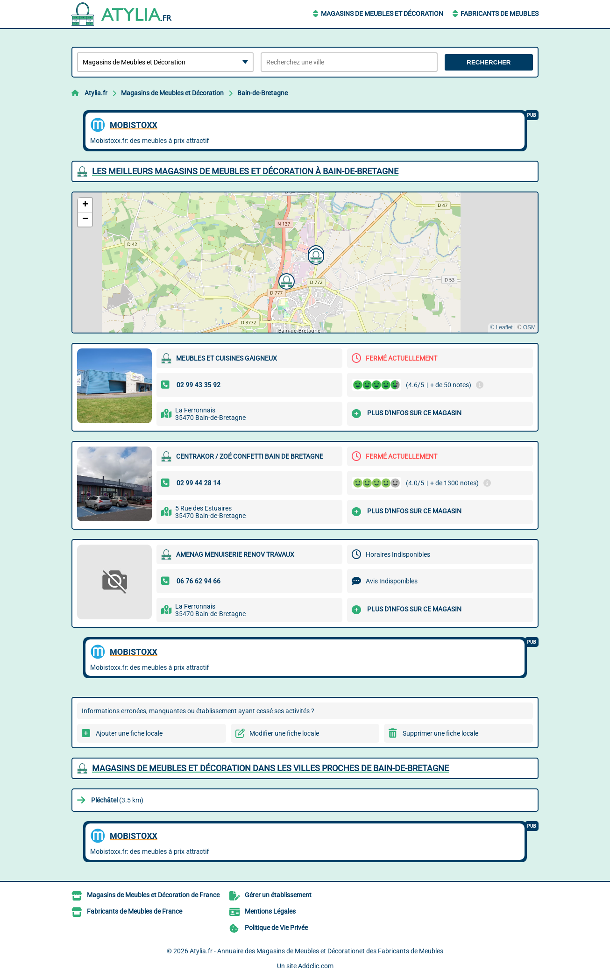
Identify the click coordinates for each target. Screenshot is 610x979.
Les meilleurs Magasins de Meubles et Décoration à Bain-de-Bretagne (245, 171)
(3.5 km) (117, 800)
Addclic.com (315, 966)
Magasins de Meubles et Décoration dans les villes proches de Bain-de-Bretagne (270, 768)
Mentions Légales (270, 911)
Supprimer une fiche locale (440, 733)
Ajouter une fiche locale (129, 733)
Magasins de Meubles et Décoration (382, 13)
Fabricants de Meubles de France (134, 911)
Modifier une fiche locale (284, 733)
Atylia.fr (96, 93)
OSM (529, 327)
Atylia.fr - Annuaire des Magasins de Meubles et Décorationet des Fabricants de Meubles (316, 951)
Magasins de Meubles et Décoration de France (153, 895)
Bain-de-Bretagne (262, 93)
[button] (315, 255)
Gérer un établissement (278, 895)
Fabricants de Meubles (500, 13)
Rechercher (489, 62)
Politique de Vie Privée (276, 927)
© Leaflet (501, 327)
